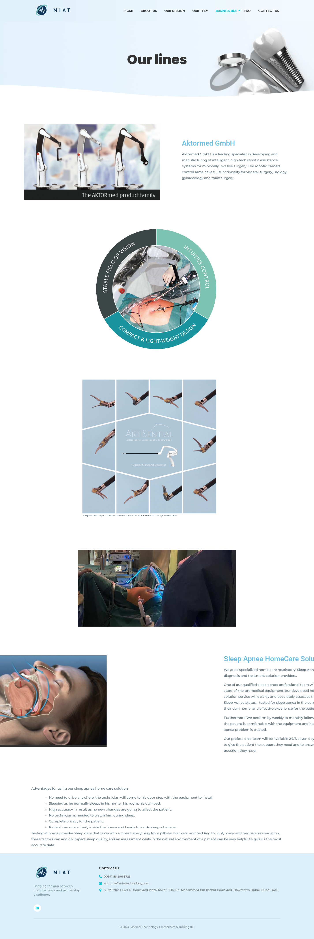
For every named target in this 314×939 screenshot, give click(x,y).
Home (128, 11)
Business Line (227, 11)
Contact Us (268, 11)
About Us (149, 11)
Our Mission (174, 11)
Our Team (200, 11)
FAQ (247, 11)
